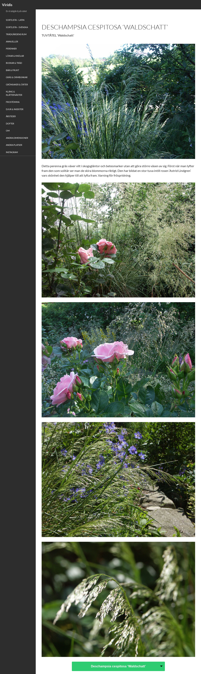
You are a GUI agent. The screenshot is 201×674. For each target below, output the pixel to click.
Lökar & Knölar (15, 56)
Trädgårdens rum (16, 34)
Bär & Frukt (12, 70)
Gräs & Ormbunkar (16, 77)
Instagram (12, 152)
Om (8, 130)
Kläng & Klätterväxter (14, 93)
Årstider (11, 116)
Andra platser (14, 145)
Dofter (10, 123)
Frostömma (12, 102)
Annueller (12, 41)
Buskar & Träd (14, 63)
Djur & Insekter (14, 109)
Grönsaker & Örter (17, 84)
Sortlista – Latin (15, 20)
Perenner (11, 48)
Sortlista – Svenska (17, 27)
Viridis (7, 5)
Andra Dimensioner (17, 138)
